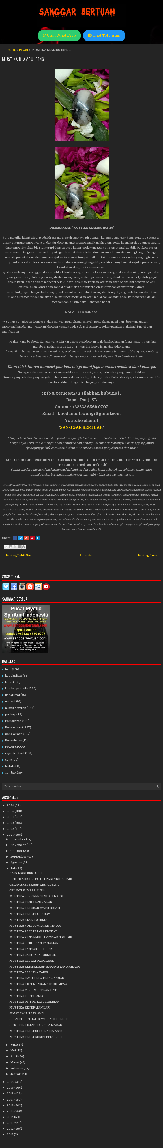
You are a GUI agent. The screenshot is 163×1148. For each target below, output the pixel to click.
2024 (11, 817)
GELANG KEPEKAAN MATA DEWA (34, 884)
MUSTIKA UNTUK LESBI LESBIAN (34, 1001)
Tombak (10, 772)
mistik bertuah (15, 708)
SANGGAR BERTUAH (81, 427)
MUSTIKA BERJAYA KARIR (28, 972)
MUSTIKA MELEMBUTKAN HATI (33, 990)
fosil (8, 669)
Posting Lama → (149, 555)
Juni (13, 1044)
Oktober (16, 850)
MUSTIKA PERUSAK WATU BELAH (34, 908)
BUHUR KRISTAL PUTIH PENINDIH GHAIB (40, 878)
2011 (10, 1134)
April (14, 1056)
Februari (17, 1068)
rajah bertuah (14, 753)
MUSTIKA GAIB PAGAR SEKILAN (33, 955)
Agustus (16, 862)
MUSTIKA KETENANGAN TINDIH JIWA (38, 984)
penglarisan (13, 734)
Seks (8, 759)
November (18, 845)
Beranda (10, 49)
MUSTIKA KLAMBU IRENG (23, 59)
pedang (10, 714)
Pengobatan (13, 740)
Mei (13, 1050)
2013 (10, 1122)
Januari (16, 1074)
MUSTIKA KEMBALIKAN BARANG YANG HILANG (44, 966)
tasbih (9, 766)
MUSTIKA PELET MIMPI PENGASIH (35, 1037)
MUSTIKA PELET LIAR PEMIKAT (33, 931)
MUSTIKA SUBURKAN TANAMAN (34, 943)
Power (23, 49)
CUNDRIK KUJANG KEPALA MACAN (35, 1025)
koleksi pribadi (16, 688)
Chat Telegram (104, 35)
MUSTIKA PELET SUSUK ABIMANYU (36, 1031)
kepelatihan (13, 675)
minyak (10, 701)
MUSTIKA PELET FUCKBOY (29, 914)
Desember (18, 839)
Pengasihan (13, 727)
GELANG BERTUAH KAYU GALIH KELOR (38, 1019)
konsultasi (12, 695)
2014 (10, 1117)
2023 (11, 822)
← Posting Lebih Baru (17, 555)
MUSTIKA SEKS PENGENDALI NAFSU (37, 896)
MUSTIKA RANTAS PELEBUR (30, 949)
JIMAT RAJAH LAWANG (26, 1013)
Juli (13, 868)
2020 (11, 1082)
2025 (11, 811)
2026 (11, 805)
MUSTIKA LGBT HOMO (26, 996)
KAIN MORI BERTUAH (25, 873)
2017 (10, 1099)
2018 (10, 1093)
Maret (15, 1062)
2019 (10, 1087)
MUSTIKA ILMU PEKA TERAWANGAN (36, 978)
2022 (11, 828)
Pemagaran (13, 721)
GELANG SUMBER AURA (27, 890)
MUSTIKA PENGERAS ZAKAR (30, 902)
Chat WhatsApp (59, 35)
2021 (10, 834)
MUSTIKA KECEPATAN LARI (29, 1007)
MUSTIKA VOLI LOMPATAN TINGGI (35, 925)
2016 (10, 1105)
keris (9, 682)
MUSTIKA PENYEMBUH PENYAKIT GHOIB (40, 937)
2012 (10, 1128)
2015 (10, 1111)
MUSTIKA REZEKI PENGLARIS (31, 960)
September (18, 856)
